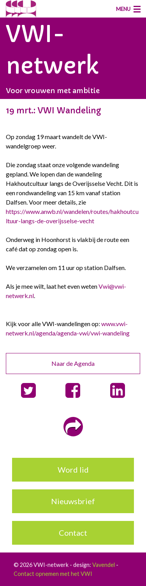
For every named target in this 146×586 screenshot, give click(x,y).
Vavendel (103, 564)
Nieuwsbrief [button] (73, 501)
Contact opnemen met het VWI (53, 573)
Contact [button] (73, 532)
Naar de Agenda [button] (73, 363)
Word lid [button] (73, 469)
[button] (28, 390)
